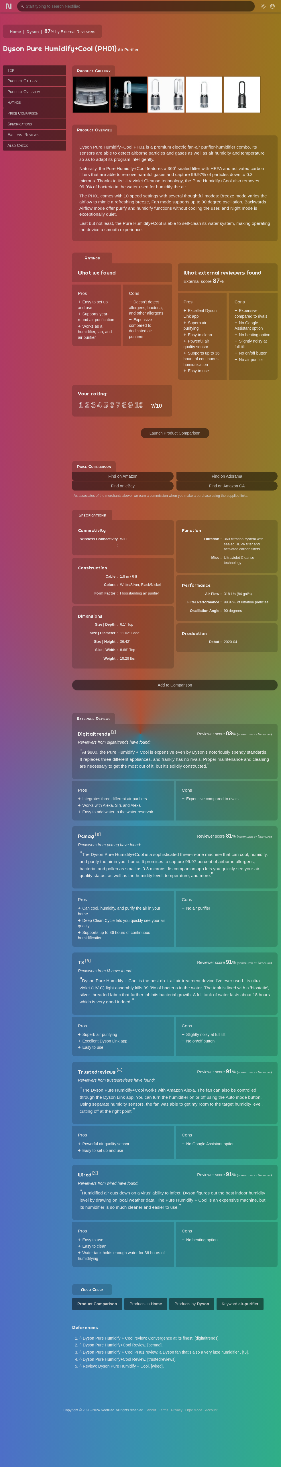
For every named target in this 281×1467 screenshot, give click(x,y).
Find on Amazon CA (227, 486)
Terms (163, 1410)
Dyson (33, 31)
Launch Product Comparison (175, 433)
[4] (120, 1070)
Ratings (14, 102)
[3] (88, 960)
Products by (191, 1304)
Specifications (19, 124)
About (151, 1410)
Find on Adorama (227, 476)
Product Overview (23, 91)
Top (10, 70)
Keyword (240, 1304)
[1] (113, 732)
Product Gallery (22, 81)
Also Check (17, 145)
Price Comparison (22, 113)
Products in (145, 1304)
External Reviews (22, 134)
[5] (95, 1173)
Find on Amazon (122, 476)
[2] (98, 834)
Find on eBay (123, 486)
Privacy (176, 1410)
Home (15, 31)
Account (211, 1410)
